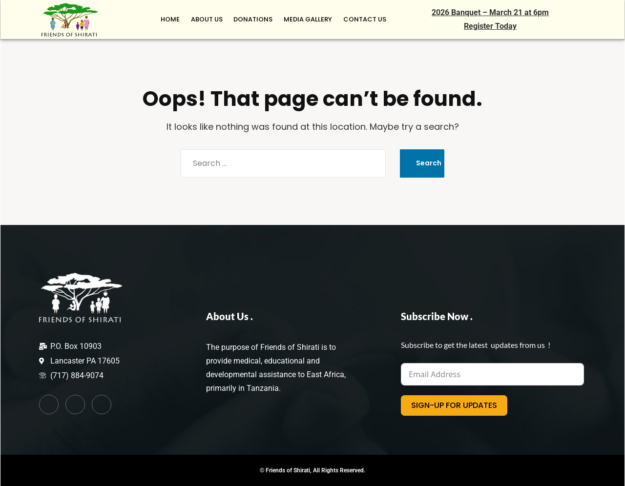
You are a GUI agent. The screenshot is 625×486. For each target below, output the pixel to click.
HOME (176, 19)
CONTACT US (365, 19)
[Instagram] (101, 404)
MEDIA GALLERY (310, 19)
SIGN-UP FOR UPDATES (454, 405)
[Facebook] (49, 404)
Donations (256, 19)
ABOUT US (211, 19)
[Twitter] (75, 404)
